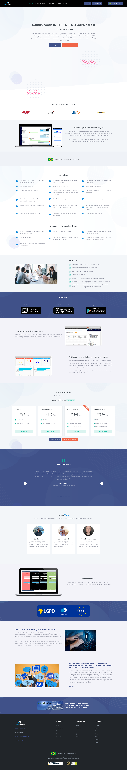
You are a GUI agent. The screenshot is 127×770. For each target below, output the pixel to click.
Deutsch (97, 739)
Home (31, 3)
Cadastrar (97, 3)
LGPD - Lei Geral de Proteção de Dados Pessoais (35, 629)
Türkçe (96, 742)
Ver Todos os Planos (69, 45)
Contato (65, 3)
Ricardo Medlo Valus (88, 539)
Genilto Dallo (38, 539)
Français (97, 734)
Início (57, 725)
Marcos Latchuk (63, 539)
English (97, 728)
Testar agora (55, 45)
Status (77, 736)
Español (97, 731)
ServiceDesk (59, 736)
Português (97, 725)
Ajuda (77, 734)
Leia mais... (18, 649)
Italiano (97, 736)
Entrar (87, 3)
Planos (59, 3)
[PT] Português (114, 3)
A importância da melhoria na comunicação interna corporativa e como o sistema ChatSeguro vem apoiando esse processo (90, 665)
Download (51, 3)
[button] (101, 483)
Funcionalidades (40, 3)
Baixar (57, 731)
